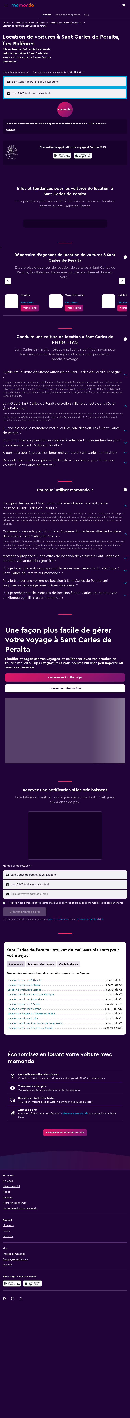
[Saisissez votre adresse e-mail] (68, 894)
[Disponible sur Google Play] (62, 156)
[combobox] (16, 72)
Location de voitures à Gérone (24, 1009)
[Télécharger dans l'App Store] (83, 156)
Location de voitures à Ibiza (23, 1018)
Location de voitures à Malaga (24, 985)
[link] (30, 308)
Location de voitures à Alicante (24, 980)
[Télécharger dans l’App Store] (32, 1283)
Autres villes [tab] (16, 964)
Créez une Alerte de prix (74, 1113)
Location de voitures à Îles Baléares (66, 23)
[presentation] (83, 156)
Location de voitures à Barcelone (26, 999)
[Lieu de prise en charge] (68, 875)
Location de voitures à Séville (24, 1004)
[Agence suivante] (122, 281)
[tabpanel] (65, 224)
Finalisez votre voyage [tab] (41, 964)
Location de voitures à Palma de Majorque (31, 994)
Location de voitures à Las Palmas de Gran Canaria (35, 1023)
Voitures (6, 23)
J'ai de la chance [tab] (68, 964)
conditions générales (58, 919)
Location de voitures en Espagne (30, 23)
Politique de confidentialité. (90, 919)
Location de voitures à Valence (24, 990)
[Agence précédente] (8, 281)
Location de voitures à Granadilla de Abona (31, 1014)
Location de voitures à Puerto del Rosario (30, 1028)
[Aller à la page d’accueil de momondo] (23, 5)
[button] (6, 5)
